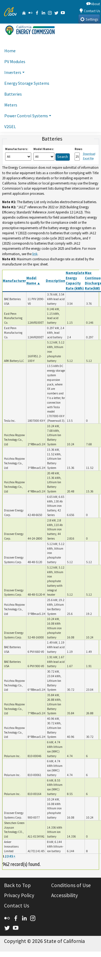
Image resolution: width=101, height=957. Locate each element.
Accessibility (64, 895)
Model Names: (43, 149)
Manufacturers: (16, 149)
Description (55, 280)
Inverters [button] (12, 72)
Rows (78, 149)
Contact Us (89, 10)
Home (10, 50)
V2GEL (10, 126)
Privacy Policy (19, 895)
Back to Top (17, 885)
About (93, 3)
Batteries (13, 94)
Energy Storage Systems (26, 83)
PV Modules (14, 61)
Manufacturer (14, 280)
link (34, 254)
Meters (10, 105)
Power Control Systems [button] (26, 115)
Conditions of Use (71, 885)
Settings (89, 19)
